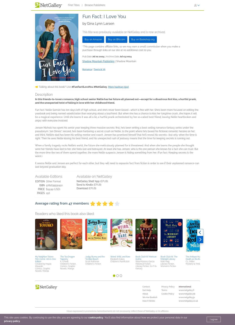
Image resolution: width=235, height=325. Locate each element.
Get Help (146, 290)
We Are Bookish (149, 297)
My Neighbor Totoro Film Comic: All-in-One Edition (45, 259)
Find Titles (74, 5)
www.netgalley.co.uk (188, 301)
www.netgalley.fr (186, 290)
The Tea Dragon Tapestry (67, 258)
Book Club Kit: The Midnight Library (169, 258)
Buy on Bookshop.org (143, 39)
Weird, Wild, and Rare (120, 257)
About (145, 294)
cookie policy (95, 317)
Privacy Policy (168, 287)
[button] (46, 236)
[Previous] (200, 232)
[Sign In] (197, 5)
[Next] (200, 239)
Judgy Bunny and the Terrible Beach (95, 258)
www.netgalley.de (187, 294)
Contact (146, 287)
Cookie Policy (167, 294)
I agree (214, 319)
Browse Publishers (95, 5)
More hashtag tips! (118, 87)
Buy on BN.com (116, 39)
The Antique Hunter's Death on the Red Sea (196, 258)
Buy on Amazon (93, 39)
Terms (164, 290)
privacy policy (12, 321)
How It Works (148, 301)
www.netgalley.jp (187, 297)
